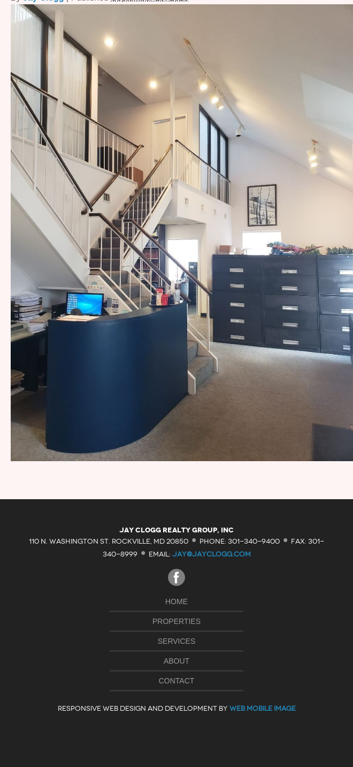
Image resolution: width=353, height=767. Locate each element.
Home (176, 601)
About (176, 661)
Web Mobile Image (262, 708)
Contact (177, 680)
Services (177, 641)
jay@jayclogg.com (211, 554)
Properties (176, 621)
